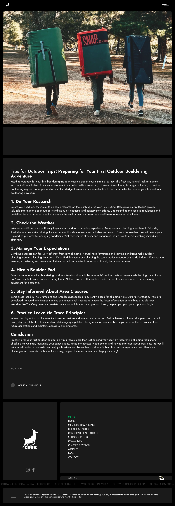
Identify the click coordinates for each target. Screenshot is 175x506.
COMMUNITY (75, 441)
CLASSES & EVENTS (79, 445)
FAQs (71, 453)
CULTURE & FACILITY (78, 429)
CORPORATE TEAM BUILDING (83, 433)
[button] (149, 5)
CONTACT (73, 457)
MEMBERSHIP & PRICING (81, 425)
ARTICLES (73, 449)
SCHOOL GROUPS (78, 437)
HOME (71, 421)
